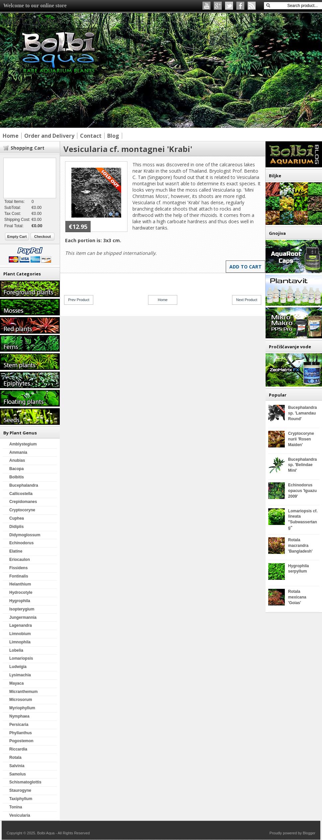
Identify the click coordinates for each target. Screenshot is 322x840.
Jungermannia (23, 617)
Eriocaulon (19, 559)
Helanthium (20, 584)
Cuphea (16, 518)
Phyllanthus (20, 733)
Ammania (18, 452)
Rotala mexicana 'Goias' (297, 597)
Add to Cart (245, 266)
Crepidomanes (23, 501)
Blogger (309, 833)
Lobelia (16, 650)
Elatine (15, 551)
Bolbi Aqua (32, 21)
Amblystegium (23, 444)
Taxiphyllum (20, 798)
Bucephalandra (23, 485)
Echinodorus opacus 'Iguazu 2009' (302, 491)
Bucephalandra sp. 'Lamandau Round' (302, 413)
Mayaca (16, 683)
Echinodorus (21, 543)
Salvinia (16, 765)
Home (162, 300)
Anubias (17, 460)
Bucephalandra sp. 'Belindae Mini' (302, 465)
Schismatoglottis (25, 782)
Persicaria (18, 724)
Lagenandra (20, 625)
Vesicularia (19, 815)
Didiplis (16, 526)
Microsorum (20, 699)
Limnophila (20, 642)
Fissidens (18, 568)
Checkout (42, 237)
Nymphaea (19, 716)
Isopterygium (21, 609)
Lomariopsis (21, 658)
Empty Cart (17, 237)
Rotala (15, 757)
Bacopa (16, 468)
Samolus (17, 774)
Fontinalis (18, 576)
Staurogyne (20, 790)
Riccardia (18, 749)
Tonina (15, 807)
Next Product (246, 300)
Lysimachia (20, 675)
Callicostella (21, 493)
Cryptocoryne (22, 510)
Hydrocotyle (20, 592)
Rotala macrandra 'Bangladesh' (300, 546)
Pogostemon (21, 741)
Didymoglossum (24, 535)
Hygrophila (19, 600)
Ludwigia (18, 666)
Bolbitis (16, 477)
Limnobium (20, 633)
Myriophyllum (22, 708)
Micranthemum (23, 691)
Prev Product (78, 300)
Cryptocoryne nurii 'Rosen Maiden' (301, 439)
